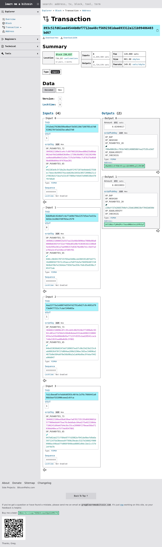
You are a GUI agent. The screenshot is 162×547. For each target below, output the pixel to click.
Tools (8, 53)
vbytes (136, 59)
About (5, 482)
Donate (17, 482)
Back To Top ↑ (81, 496)
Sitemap (29, 482)
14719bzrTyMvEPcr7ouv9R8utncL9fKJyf (124, 224)
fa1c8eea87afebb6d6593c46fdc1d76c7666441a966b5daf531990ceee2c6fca (71, 396)
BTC (115, 123)
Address (86, 10)
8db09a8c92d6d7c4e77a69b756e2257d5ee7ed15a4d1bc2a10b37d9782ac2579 (71, 217)
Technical (10, 46)
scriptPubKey (110, 133)
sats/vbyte (139, 64)
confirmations (71, 58)
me (121, 505)
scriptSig (49, 144)
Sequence (50, 188)
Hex (60, 90)
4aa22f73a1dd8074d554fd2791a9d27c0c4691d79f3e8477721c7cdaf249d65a (71, 307)
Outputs (108, 113)
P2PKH (54, 183)
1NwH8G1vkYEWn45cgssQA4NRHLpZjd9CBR (124, 166)
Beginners (10, 39)
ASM (57, 144)
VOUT (48, 134)
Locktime (49, 104)
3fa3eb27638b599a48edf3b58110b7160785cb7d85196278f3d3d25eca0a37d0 (71, 128)
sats (121, 123)
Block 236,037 (64, 54)
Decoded (49, 90)
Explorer (47, 10)
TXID (47, 122)
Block (58, 10)
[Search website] (101, 4)
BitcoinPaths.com (26, 487)
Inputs (48, 113)
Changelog (44, 482)
